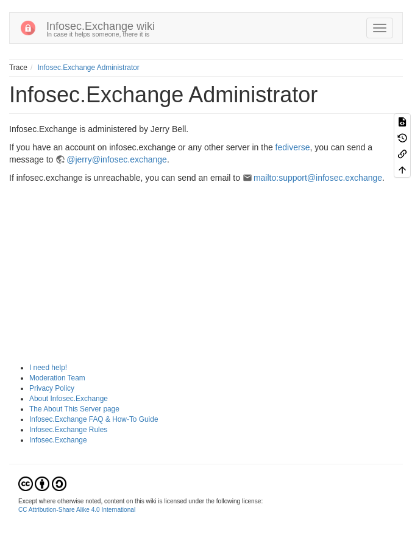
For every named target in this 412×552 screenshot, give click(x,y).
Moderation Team (57, 378)
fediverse (292, 147)
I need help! (48, 367)
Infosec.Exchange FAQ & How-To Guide (93, 419)
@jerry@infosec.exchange (116, 159)
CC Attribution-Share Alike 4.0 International (76, 509)
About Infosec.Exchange (68, 398)
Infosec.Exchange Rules (68, 429)
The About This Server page (74, 409)
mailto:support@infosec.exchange (318, 178)
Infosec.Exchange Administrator (89, 67)
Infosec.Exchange (58, 440)
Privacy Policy (51, 388)
